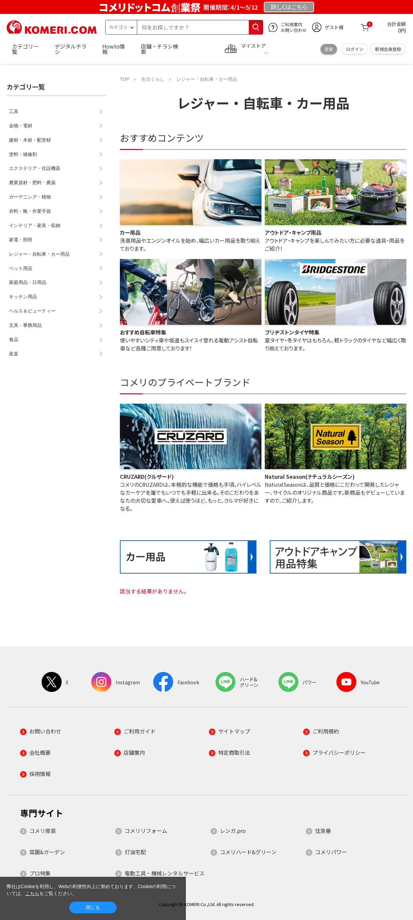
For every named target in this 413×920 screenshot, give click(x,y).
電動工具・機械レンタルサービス (165, 873)
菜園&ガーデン (47, 851)
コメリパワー (331, 851)
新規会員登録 (388, 49)
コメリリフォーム (146, 830)
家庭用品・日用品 (27, 282)
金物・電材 (20, 125)
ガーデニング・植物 (30, 196)
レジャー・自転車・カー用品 (39, 254)
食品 (13, 339)
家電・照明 (20, 239)
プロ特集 (40, 873)
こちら (32, 893)
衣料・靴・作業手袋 (30, 211)
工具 (13, 111)
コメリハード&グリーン (248, 851)
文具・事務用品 (25, 325)
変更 (328, 49)
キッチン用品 (23, 296)
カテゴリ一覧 (25, 49)
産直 (13, 353)
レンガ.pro (233, 830)
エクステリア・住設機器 (34, 168)
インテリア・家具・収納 (34, 225)
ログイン (354, 49)
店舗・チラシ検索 (159, 49)
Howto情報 (113, 49)
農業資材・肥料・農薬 (32, 182)
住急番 (323, 830)
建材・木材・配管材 (30, 140)
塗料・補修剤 (23, 154)
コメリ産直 (42, 830)
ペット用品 (20, 268)
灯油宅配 (135, 851)
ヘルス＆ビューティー (32, 311)
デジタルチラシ (71, 49)
